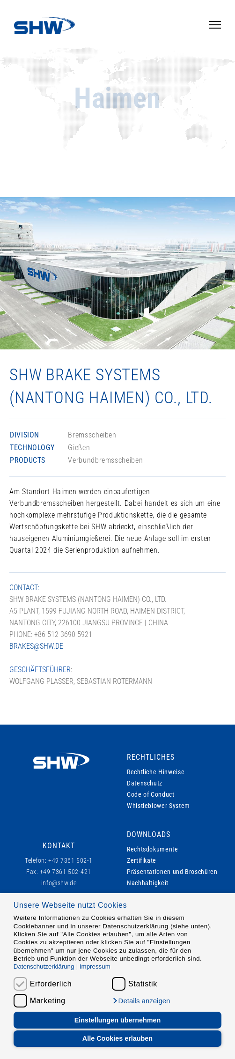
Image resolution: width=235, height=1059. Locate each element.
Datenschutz (144, 783)
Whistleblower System (158, 805)
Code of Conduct (151, 794)
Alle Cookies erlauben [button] (117, 1038)
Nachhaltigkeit (148, 883)
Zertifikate (141, 860)
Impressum (95, 966)
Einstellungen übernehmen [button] (117, 1020)
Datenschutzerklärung (44, 966)
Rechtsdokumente (152, 849)
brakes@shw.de (36, 646)
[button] (141, 1001)
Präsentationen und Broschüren (172, 871)
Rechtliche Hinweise (155, 772)
